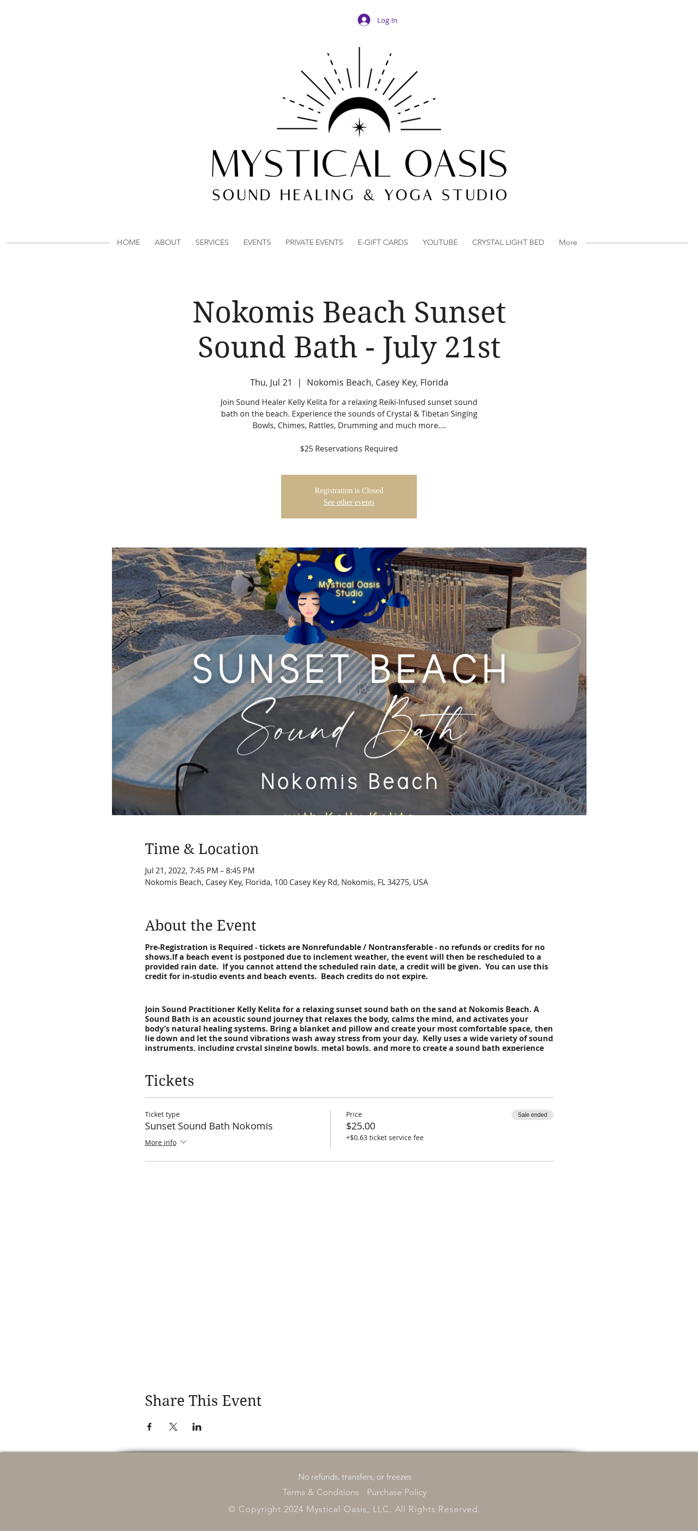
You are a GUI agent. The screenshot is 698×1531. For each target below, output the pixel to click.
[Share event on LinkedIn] (197, 1427)
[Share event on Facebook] (149, 1427)
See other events (349, 502)
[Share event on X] (173, 1427)
